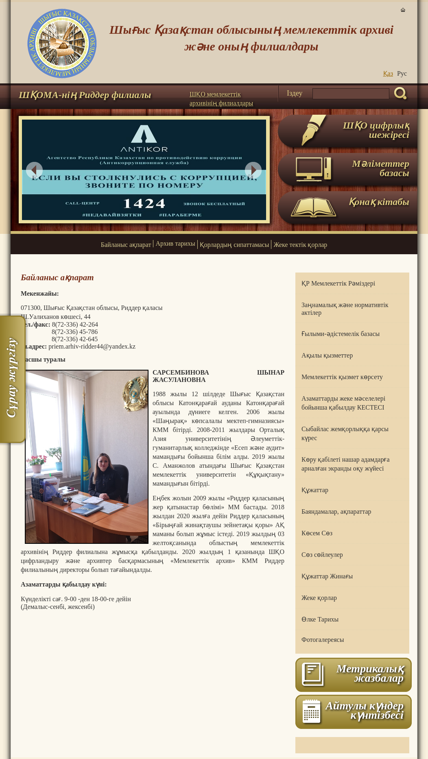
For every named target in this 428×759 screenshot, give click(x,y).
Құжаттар (314, 489)
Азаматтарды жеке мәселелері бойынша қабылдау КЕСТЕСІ (343, 403)
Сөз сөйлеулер (322, 554)
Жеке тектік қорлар (300, 244)
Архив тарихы (175, 243)
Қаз (388, 73)
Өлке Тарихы (319, 619)
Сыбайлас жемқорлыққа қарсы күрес (345, 433)
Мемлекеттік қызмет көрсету (342, 376)
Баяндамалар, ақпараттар (336, 511)
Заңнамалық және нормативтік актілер (344, 308)
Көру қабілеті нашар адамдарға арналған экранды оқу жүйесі (345, 464)
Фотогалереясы (322, 639)
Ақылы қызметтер (327, 355)
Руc (402, 73)
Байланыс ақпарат (126, 244)
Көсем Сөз (316, 533)
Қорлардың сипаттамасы (234, 244)
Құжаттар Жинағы (327, 576)
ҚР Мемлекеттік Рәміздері (338, 283)
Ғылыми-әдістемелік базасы (340, 333)
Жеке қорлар (319, 597)
